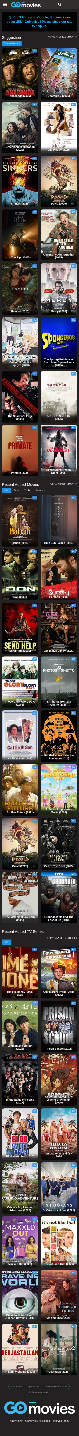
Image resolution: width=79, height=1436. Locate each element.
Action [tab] (17, 490)
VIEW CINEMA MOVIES (62, 37)
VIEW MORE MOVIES (63, 484)
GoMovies (31, 1420)
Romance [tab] (40, 490)
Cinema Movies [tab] (12, 43)
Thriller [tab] (27, 490)
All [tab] (6, 490)
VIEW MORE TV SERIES (62, 937)
